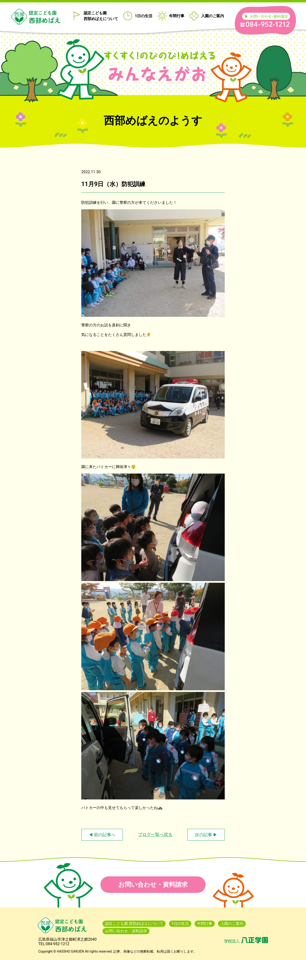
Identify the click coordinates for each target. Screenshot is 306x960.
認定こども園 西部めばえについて (101, 16)
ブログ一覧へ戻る (155, 834)
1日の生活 (143, 16)
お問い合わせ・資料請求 (153, 884)
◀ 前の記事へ (102, 834)
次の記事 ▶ (206, 834)
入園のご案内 (212, 16)
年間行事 (176, 16)
